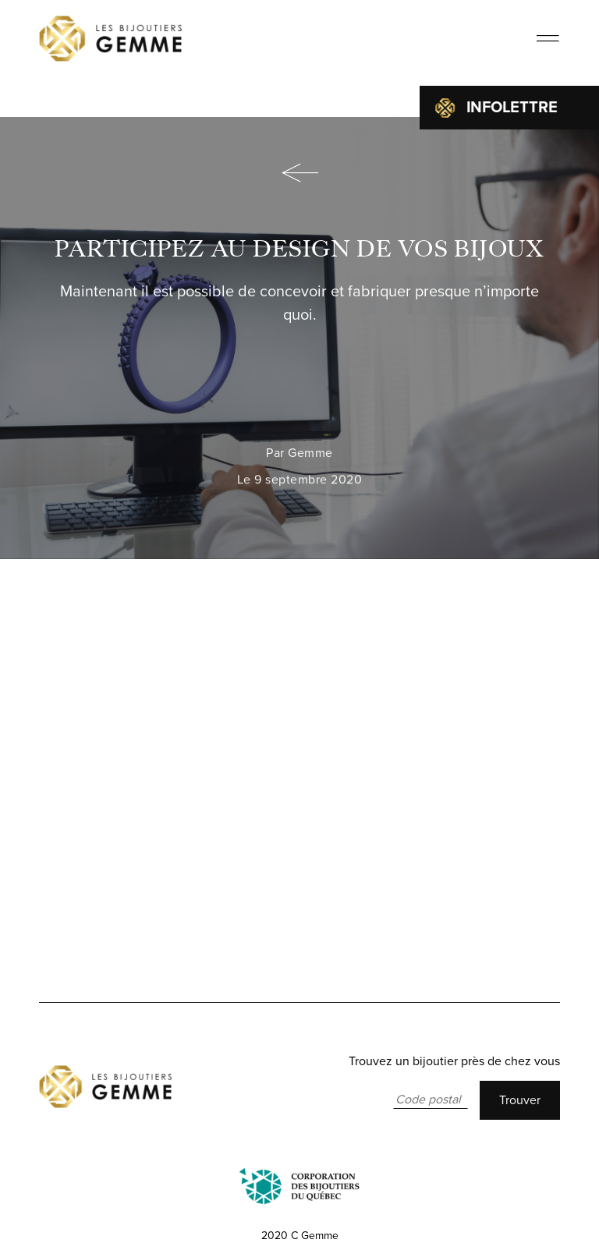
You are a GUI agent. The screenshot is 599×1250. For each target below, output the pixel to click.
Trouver (520, 1100)
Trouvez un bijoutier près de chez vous (454, 1061)
